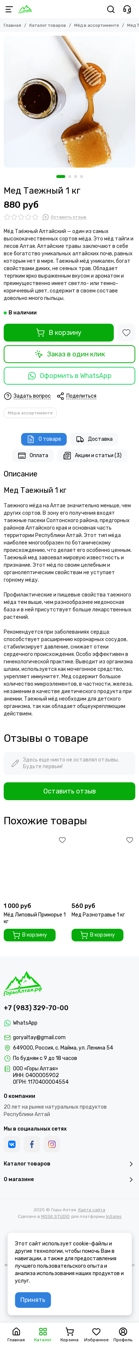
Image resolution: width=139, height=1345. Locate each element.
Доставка (94, 439)
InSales (114, 1216)
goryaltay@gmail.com (39, 1037)
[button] (60, 176)
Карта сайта (91, 1209)
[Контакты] (127, 9)
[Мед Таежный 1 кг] (69, 102)
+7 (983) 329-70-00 (36, 1008)
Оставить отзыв (69, 791)
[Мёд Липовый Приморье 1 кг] (36, 866)
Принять (32, 1299)
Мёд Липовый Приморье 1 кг (35, 918)
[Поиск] (111, 9)
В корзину (59, 332)
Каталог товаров (47, 25)
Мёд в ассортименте (96, 25)
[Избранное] (126, 333)
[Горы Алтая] (25, 9)
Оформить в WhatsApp (69, 375)
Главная (12, 25)
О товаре (44, 439)
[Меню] (9, 9)
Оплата (33, 456)
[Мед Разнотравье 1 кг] (104, 866)
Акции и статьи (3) (92, 456)
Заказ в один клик (69, 354)
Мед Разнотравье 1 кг (98, 915)
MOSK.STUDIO (55, 1216)
